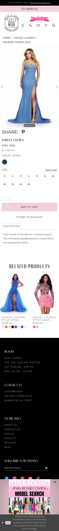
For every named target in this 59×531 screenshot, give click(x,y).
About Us (10, 425)
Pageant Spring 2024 (17, 42)
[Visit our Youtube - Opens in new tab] (30, 479)
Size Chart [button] (51, 170)
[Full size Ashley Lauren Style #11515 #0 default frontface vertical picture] (29, 87)
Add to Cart (29, 207)
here (35, 529)
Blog (7, 447)
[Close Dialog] (3, 522)
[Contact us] (29, 9)
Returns (10, 443)
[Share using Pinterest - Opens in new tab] (23, 132)
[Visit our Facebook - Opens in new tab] (6, 479)
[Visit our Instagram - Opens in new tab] (14, 479)
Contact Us (12, 430)
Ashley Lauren (24, 37)
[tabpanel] (29, 87)
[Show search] (54, 25)
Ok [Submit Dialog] (8, 522)
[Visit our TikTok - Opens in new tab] (38, 479)
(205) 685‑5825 (13, 392)
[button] (23, 25)
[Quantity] (6, 199)
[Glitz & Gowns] (11, 23)
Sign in (9, 434)
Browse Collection (40, 3)
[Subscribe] (46, 468)
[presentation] (14, 293)
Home (7, 37)
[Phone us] (30, 25)
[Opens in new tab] (29, 505)
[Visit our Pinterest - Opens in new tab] (22, 479)
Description (11, 226)
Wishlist (10, 438)
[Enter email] (26, 468)
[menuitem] (23, 25)
